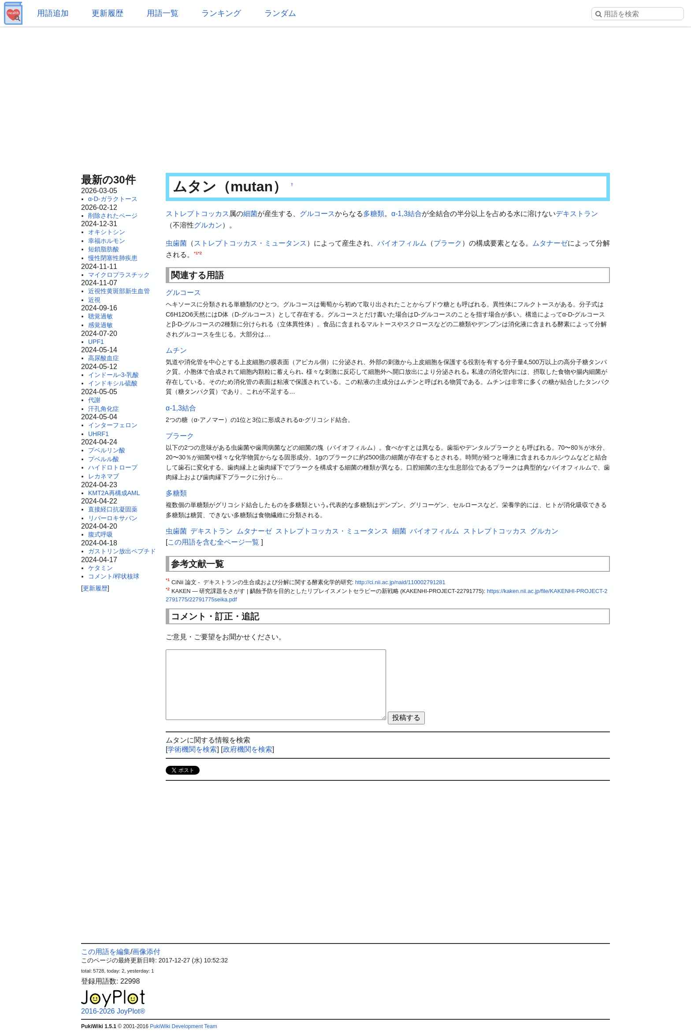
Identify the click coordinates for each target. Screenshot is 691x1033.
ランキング (221, 13)
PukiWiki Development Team (183, 1026)
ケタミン (100, 567)
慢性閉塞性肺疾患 (112, 257)
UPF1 (96, 341)
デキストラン (577, 213)
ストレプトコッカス (197, 213)
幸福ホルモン (106, 240)
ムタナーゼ (550, 243)
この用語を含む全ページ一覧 (213, 542)
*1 (196, 252)
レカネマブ (103, 476)
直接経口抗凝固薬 (112, 509)
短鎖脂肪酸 (103, 249)
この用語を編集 (105, 951)
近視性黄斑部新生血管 (119, 291)
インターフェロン (112, 425)
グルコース (317, 213)
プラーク (448, 243)
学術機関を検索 (192, 749)
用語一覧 (162, 13)
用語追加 (53, 13)
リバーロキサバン (112, 518)
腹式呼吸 (100, 534)
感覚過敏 (100, 324)
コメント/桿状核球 (113, 576)
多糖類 (373, 213)
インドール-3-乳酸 (113, 374)
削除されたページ (112, 215)
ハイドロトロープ (112, 467)
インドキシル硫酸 (112, 383)
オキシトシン (106, 231)
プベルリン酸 (106, 450)
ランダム (280, 13)
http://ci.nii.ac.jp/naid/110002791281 (400, 582)
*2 (200, 252)
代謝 (94, 399)
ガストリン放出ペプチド (122, 551)
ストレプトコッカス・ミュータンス (250, 243)
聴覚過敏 (100, 316)
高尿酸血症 (103, 358)
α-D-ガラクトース (112, 198)
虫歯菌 (176, 243)
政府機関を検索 (247, 749)
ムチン (176, 350)
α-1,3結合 (406, 213)
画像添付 (146, 951)
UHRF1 (98, 433)
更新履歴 (107, 13)
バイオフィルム (402, 243)
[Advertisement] (345, 97)
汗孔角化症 (103, 408)
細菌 (250, 213)
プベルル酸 (103, 458)
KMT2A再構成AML (114, 492)
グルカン (208, 225)
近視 (94, 299)
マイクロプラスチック (119, 274)
